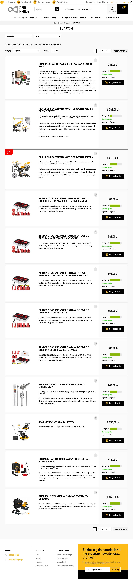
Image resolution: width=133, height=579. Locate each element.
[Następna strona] (120, 51)
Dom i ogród (96, 17)
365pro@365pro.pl (86, 9)
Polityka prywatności (42, 565)
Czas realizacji (61, 562)
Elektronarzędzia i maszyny (25, 17)
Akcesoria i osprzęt (49, 17)
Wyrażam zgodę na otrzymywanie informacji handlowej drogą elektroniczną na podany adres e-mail (102, 562)
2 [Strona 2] (98, 51)
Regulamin (39, 562)
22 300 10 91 (14, 555)
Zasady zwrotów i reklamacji (65, 565)
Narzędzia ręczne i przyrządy (74, 17)
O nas (37, 554)
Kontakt (38, 558)
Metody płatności (62, 558)
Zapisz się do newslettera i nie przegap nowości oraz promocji (102, 553)
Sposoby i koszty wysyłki (64, 554)
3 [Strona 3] (102, 51)
